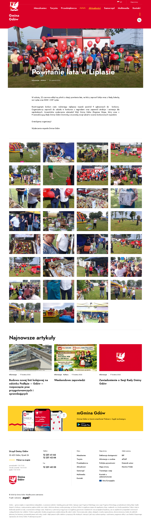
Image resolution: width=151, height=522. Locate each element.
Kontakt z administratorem (105, 475)
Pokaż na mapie (23, 460)
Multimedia (81, 474)
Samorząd (80, 471)
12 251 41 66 (49, 454)
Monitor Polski (127, 467)
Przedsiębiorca (82, 463)
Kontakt (80, 478)
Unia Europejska (108, 480)
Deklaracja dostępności (108, 455)
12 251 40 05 (49, 467)
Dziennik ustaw (127, 463)
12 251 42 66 (49, 457)
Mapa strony (134, 2)
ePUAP (124, 459)
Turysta (79, 459)
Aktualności (81, 467)
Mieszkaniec (81, 455)
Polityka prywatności (107, 463)
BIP (121, 2)
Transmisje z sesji (105, 471)
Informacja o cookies (107, 459)
